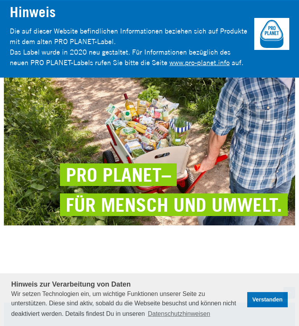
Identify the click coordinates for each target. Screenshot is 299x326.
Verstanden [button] (267, 299)
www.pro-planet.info (199, 62)
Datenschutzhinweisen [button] (179, 313)
